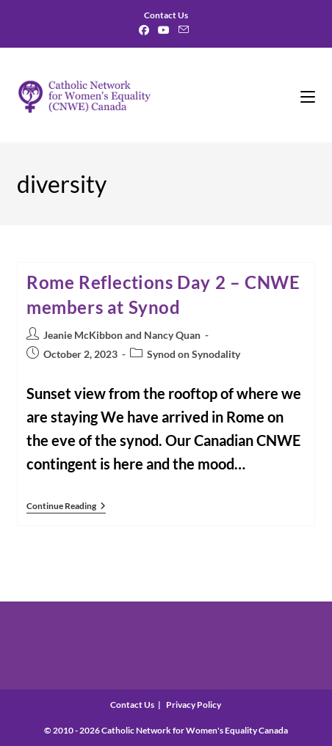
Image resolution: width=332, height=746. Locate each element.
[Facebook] (146, 30)
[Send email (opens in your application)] (183, 30)
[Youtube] (164, 30)
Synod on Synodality (193, 354)
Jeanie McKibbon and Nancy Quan (122, 335)
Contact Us (132, 704)
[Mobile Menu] (307, 95)
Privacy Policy (193, 704)
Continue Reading (66, 507)
